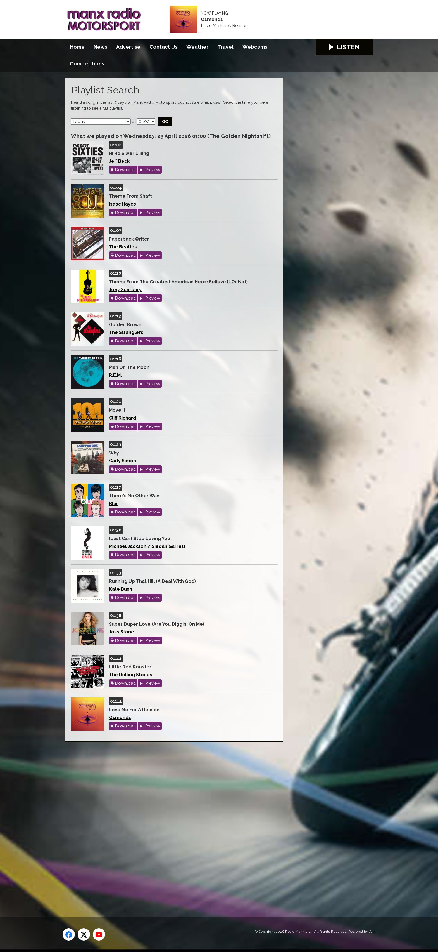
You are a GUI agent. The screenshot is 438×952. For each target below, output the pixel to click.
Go (165, 121)
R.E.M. (115, 375)
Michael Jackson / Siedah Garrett (147, 546)
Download (125, 169)
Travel (225, 47)
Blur (113, 503)
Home (77, 47)
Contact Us (163, 47)
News (100, 47)
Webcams (254, 47)
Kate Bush (120, 589)
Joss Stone (121, 632)
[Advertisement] (170, 823)
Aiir (372, 932)
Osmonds (212, 19)
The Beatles (123, 246)
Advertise (128, 47)
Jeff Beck (119, 161)
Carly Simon (122, 460)
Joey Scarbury (125, 289)
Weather (197, 47)
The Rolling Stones (130, 674)
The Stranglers (126, 332)
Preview (152, 169)
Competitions (87, 64)
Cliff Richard (122, 418)
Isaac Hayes (122, 204)
